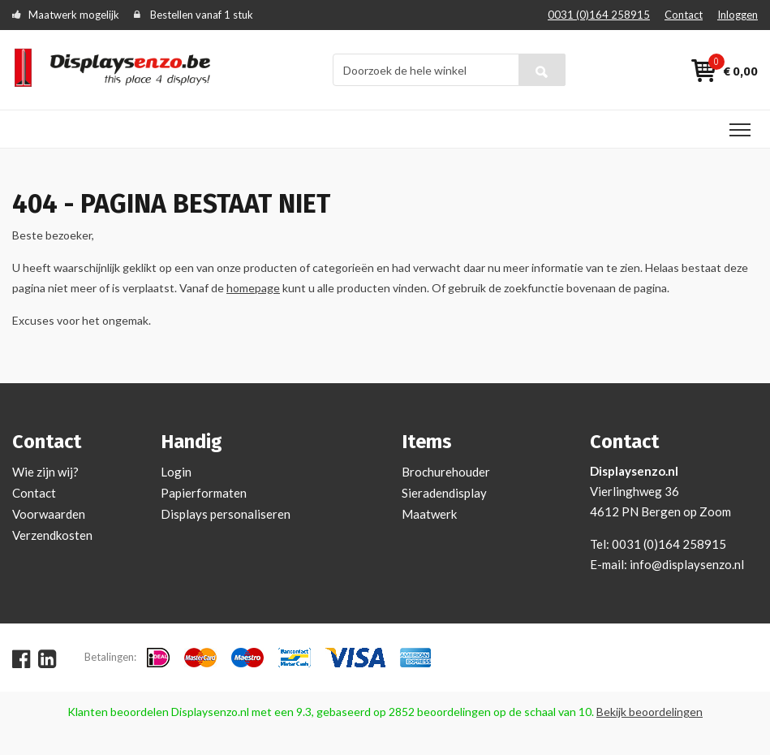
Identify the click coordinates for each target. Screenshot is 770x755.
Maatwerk (429, 514)
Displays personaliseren (225, 514)
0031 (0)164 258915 (599, 14)
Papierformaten (204, 492)
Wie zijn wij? (45, 471)
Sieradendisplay (444, 492)
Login (176, 471)
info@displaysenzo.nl (687, 564)
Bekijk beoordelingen (649, 711)
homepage (253, 288)
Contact (684, 14)
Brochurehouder (446, 471)
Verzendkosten (52, 535)
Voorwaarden (48, 514)
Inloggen (737, 14)
